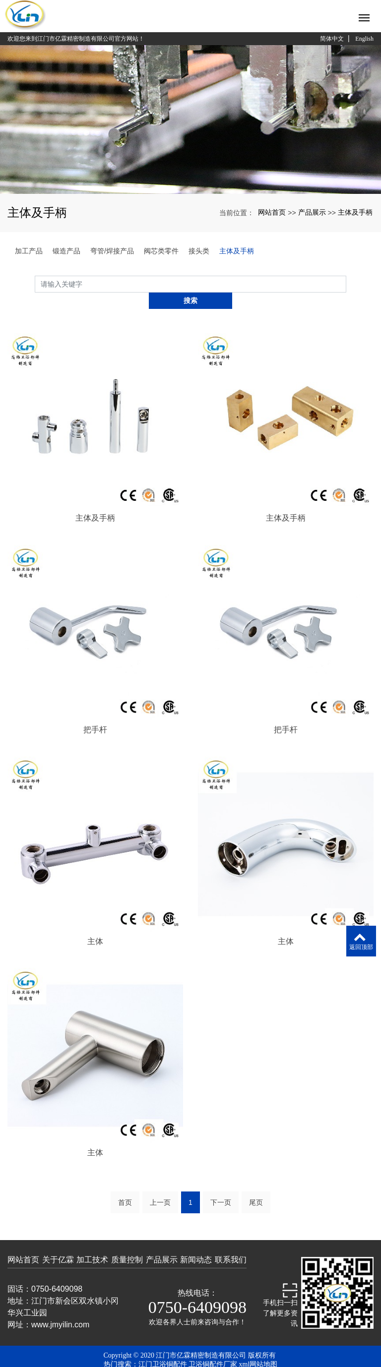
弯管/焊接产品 (112, 251)
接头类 (199, 251)
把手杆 (95, 713)
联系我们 (231, 1243)
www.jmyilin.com (60, 1308)
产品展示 (312, 212)
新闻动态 (196, 1243)
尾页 (256, 1186)
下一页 (220, 1186)
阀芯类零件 (161, 251)
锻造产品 (66, 251)
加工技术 (92, 1243)
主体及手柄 (355, 212)
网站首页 (272, 212)
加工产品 (29, 251)
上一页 (160, 1186)
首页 (125, 1186)
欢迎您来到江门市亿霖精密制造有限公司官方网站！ (75, 38)
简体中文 (332, 38)
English (364, 38)
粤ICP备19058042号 (190, 1357)
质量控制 (127, 1243)
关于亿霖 (58, 1243)
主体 (95, 924)
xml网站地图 (258, 1348)
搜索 (346, 284)
